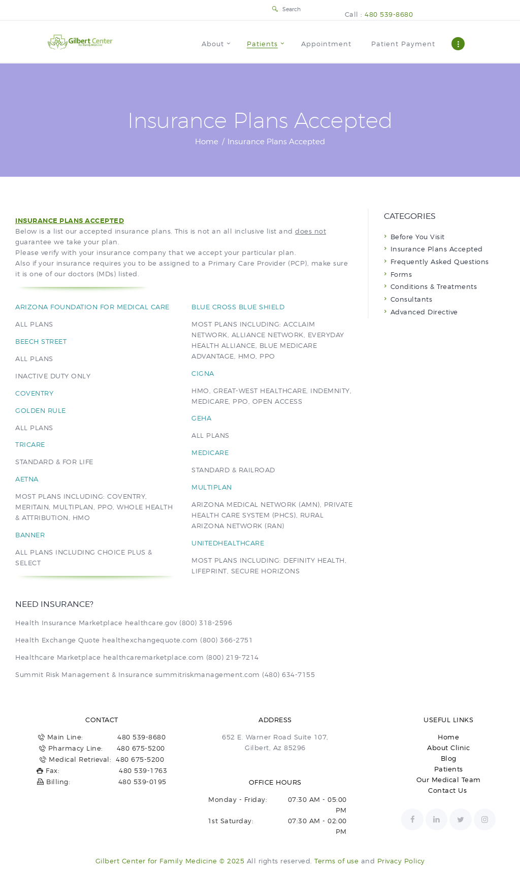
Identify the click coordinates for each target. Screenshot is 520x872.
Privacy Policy (401, 861)
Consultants (412, 299)
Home (206, 141)
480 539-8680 (389, 14)
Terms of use (336, 861)
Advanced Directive (424, 312)
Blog (449, 758)
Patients (448, 769)
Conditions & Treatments (434, 286)
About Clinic (448, 748)
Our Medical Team (448, 780)
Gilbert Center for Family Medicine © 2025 (170, 861)
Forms (401, 274)
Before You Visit (418, 237)
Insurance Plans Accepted (437, 249)
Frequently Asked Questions (440, 261)
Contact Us (448, 790)
